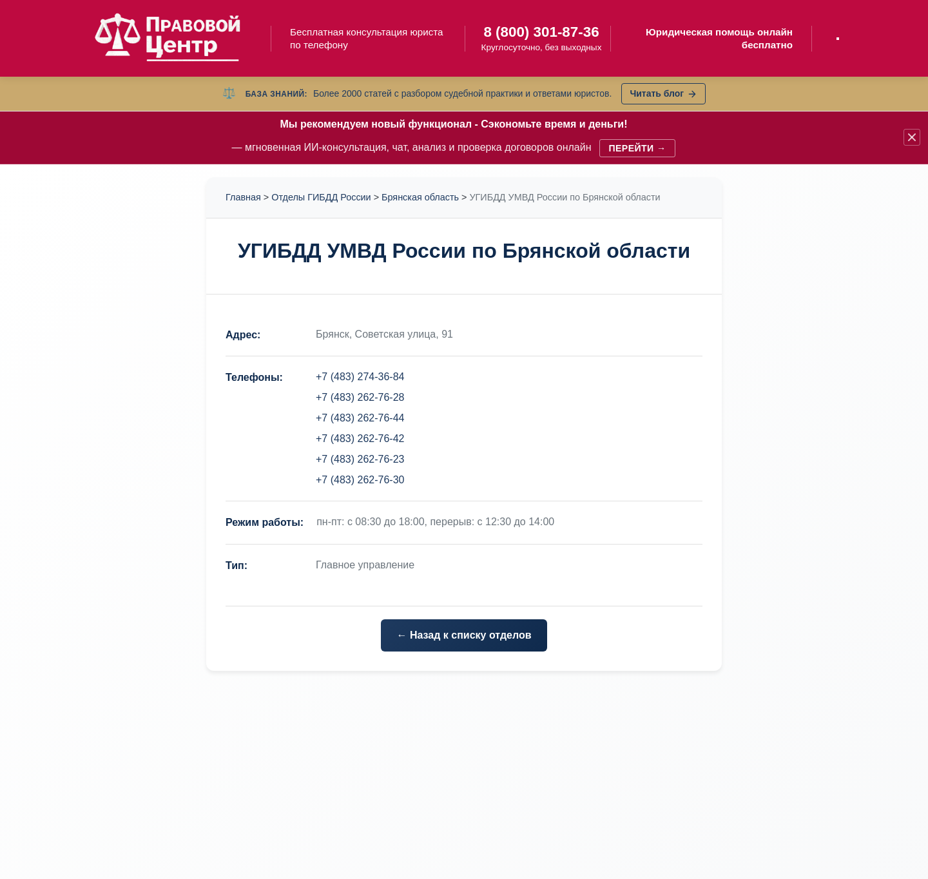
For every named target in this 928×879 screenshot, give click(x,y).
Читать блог (663, 93)
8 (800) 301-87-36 (541, 32)
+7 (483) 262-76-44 (360, 417)
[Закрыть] (912, 137)
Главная (243, 197)
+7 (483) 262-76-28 (360, 397)
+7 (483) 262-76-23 (360, 459)
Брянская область (420, 197)
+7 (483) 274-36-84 (360, 376)
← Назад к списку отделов (463, 635)
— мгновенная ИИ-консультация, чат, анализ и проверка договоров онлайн (454, 137)
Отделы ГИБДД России (321, 197)
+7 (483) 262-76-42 (360, 438)
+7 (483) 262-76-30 (360, 479)
